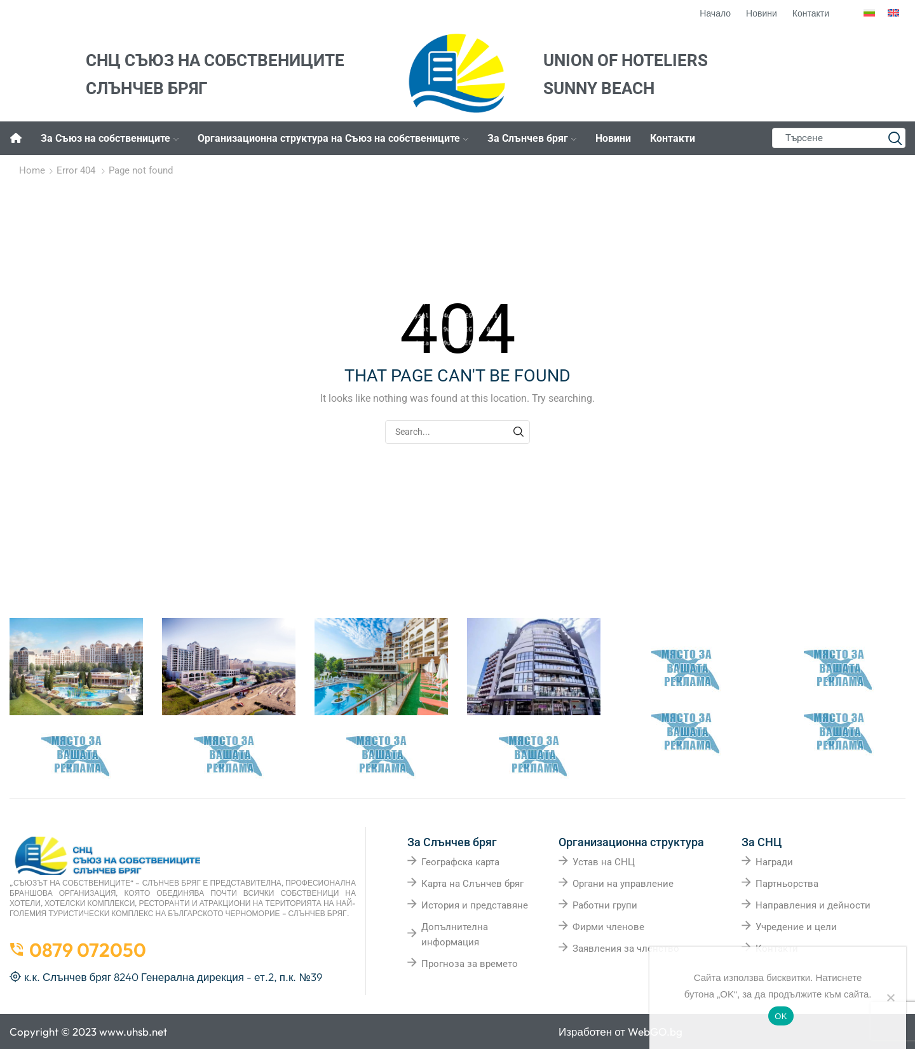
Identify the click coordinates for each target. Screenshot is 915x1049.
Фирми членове (608, 927)
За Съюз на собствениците (110, 138)
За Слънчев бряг (531, 138)
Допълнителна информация (454, 934)
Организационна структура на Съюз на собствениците (333, 138)
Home (32, 170)
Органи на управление (623, 883)
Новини (613, 138)
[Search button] (895, 137)
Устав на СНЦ (604, 862)
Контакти (672, 138)
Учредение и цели (796, 927)
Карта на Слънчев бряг (472, 883)
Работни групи (605, 905)
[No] (890, 997)
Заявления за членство (626, 948)
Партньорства (787, 883)
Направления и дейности (813, 905)
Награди (774, 862)
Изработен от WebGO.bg (620, 1031)
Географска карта (460, 862)
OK (781, 1016)
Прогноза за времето (469, 964)
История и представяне (474, 905)
